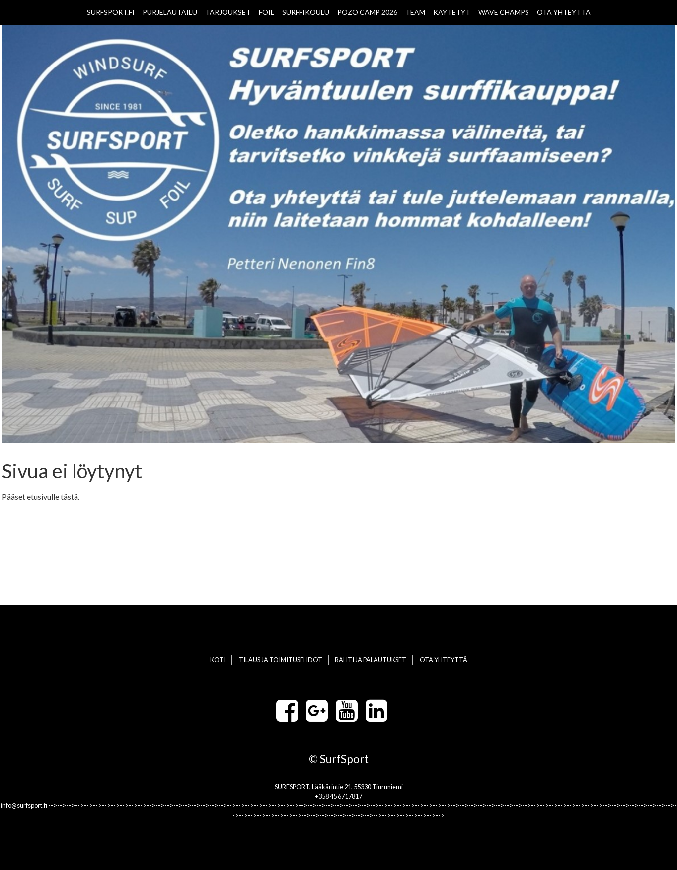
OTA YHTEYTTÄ (564, 12)
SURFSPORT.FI (111, 12)
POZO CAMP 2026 (367, 12)
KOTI (218, 660)
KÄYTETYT (451, 12)
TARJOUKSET (228, 12)
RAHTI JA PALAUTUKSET (370, 660)
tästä (69, 496)
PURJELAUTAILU (170, 12)
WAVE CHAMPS (503, 12)
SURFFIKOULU (305, 12)
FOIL (266, 12)
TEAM (415, 12)
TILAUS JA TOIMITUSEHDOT (280, 660)
